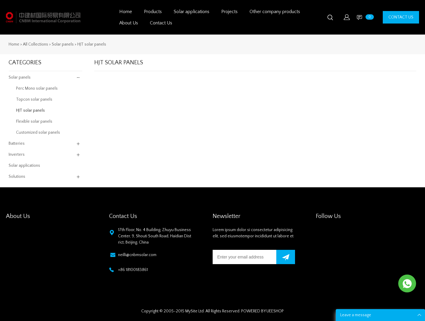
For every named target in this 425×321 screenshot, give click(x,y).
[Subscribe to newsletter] (285, 257)
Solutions (17, 176)
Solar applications (191, 11)
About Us (128, 23)
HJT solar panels (91, 44)
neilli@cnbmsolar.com (137, 255)
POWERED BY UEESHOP (262, 311)
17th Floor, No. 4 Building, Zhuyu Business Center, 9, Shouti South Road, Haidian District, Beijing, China (154, 236)
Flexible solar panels (34, 121)
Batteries (17, 143)
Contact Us (161, 23)
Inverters (17, 154)
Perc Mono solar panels (37, 88)
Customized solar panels (38, 132)
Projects (229, 11)
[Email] (245, 257)
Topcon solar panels (34, 99)
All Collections (35, 44)
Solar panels (63, 44)
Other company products (275, 11)
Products (153, 11)
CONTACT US (400, 17)
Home (125, 11)
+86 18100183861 (133, 269)
